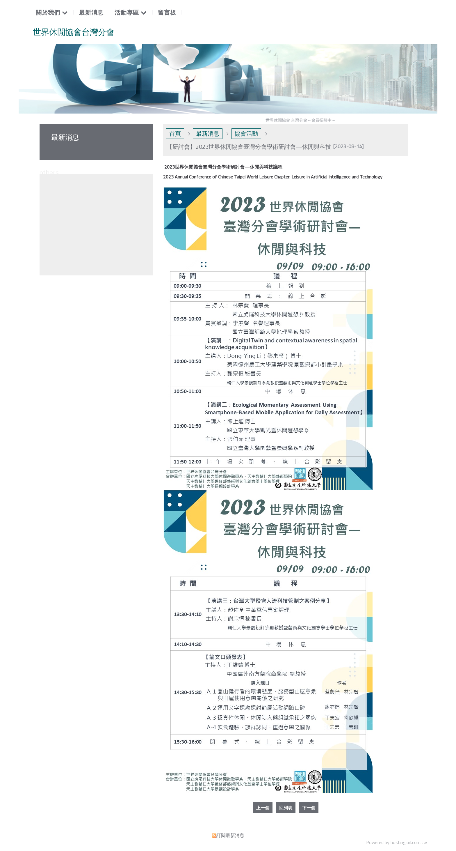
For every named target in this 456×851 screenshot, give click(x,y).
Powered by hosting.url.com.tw (396, 842)
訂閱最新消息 (230, 835)
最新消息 (207, 133)
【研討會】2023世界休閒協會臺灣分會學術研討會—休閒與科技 (249, 146)
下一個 (310, 807)
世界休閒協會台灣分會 (73, 32)
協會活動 (246, 133)
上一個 (261, 807)
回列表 (286, 807)
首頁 (175, 133)
